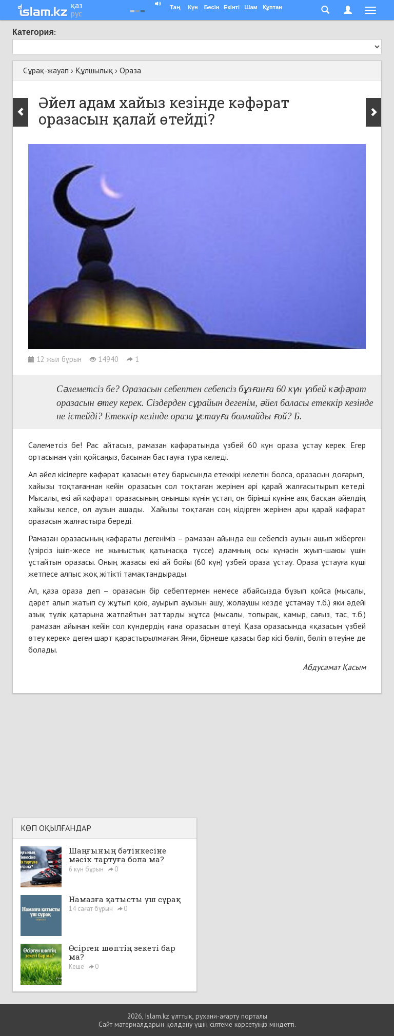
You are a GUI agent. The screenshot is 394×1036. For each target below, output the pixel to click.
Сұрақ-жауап (46, 70)
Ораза (130, 70)
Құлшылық (94, 70)
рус (76, 13)
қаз (77, 5)
